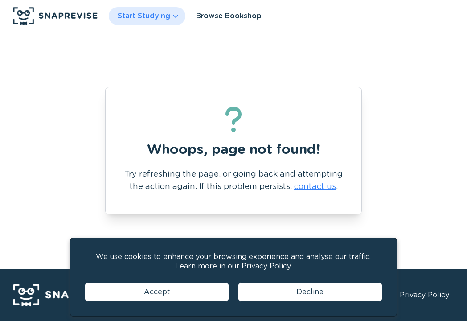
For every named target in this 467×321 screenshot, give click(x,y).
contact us (315, 186)
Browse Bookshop (229, 16)
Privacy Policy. (267, 266)
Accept (157, 292)
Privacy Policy (424, 295)
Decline (310, 292)
